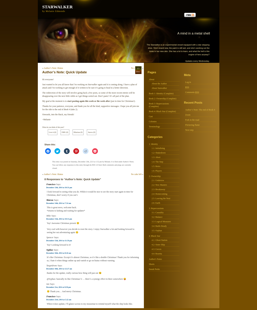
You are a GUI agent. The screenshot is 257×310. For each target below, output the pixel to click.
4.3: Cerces (156, 249)
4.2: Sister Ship (158, 244)
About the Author (159, 83)
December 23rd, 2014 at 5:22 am (58, 300)
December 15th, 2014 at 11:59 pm (59, 241)
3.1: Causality (158, 212)
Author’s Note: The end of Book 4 (200, 110)
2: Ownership (155, 176)
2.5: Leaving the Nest (161, 198)
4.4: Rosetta (157, 253)
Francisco (51, 184)
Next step (189, 130)
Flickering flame (192, 125)
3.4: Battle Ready (159, 226)
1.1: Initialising (158, 148)
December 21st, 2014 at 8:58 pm (58, 287)
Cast (151, 116)
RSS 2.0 (95, 165)
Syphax (50, 250)
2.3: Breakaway (158, 189)
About (151, 79)
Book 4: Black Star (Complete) (162, 111)
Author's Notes (155, 259)
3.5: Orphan (157, 230)
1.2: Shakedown (159, 152)
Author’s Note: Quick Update (64, 72)
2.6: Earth (156, 203)
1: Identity (153, 144)
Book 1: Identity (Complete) (161, 93)
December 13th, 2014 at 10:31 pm (59, 187)
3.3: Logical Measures (161, 221)
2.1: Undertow (158, 180)
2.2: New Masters (159, 185)
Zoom (188, 115)
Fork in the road (192, 120)
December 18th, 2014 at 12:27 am (59, 269)
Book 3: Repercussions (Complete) (159, 105)
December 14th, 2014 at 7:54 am (58, 203)
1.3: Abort (156, 157)
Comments (192, 92)
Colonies (153, 121)
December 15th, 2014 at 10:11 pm (59, 219)
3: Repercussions (156, 208)
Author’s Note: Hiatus (53, 68)
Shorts (152, 264)
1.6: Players (157, 171)
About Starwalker (159, 88)
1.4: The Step (157, 162)
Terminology (154, 126)
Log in (188, 82)
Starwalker (57, 7)
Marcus (50, 200)
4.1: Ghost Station (159, 240)
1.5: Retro (156, 166)
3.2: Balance (157, 217)
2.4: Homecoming (159, 194)
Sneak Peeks (154, 269)
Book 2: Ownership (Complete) (162, 98)
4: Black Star (154, 236)
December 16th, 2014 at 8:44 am (58, 253)
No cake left (136, 174)
